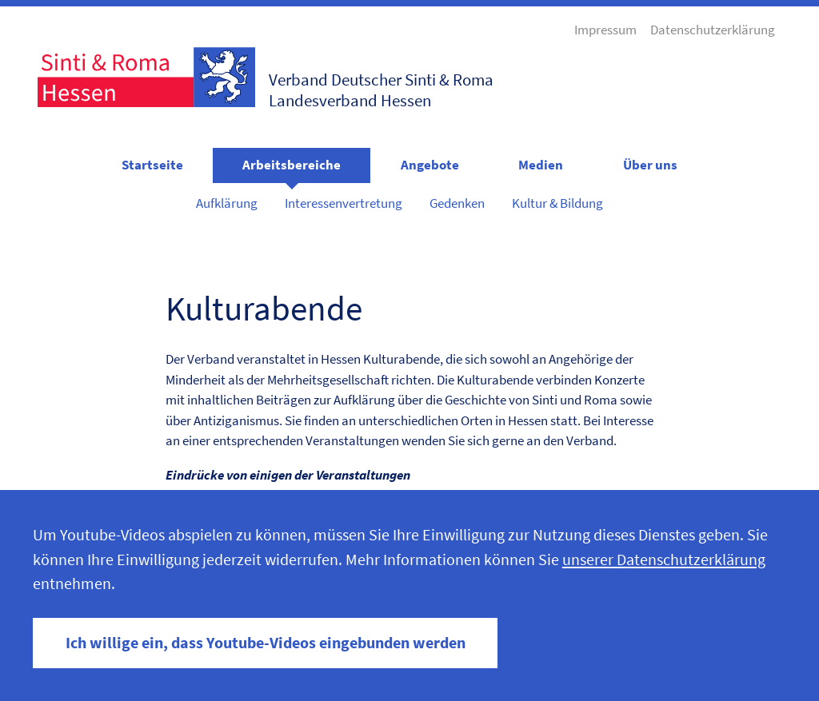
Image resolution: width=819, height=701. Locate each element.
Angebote (430, 164)
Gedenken (457, 203)
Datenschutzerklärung (712, 29)
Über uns (650, 164)
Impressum (605, 29)
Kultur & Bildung (557, 203)
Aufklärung (227, 203)
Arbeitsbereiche (291, 164)
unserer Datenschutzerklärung (663, 559)
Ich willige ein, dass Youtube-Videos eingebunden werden (265, 642)
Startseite (152, 164)
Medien (540, 164)
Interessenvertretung (343, 203)
